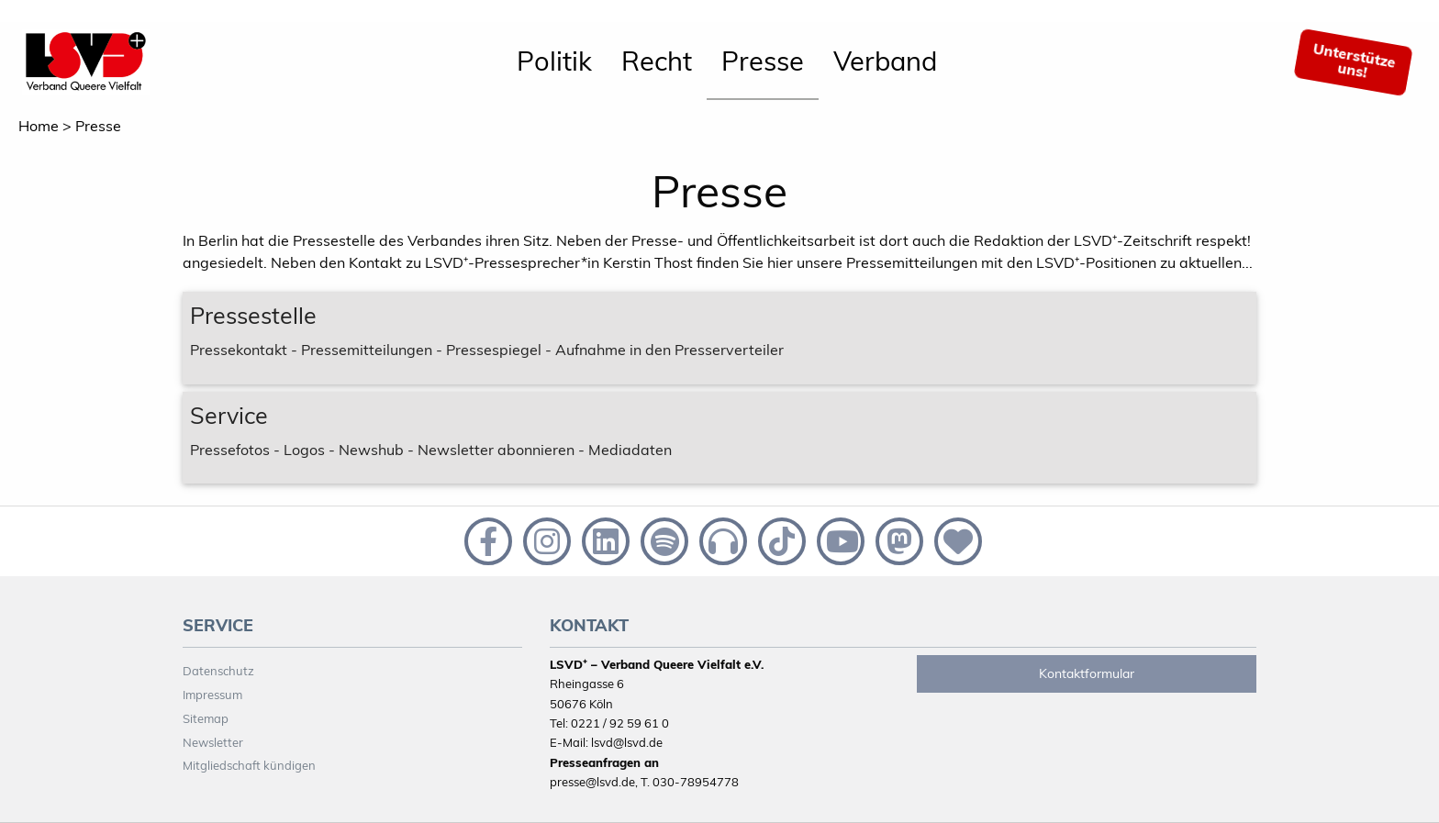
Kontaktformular (1086, 673)
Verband (885, 60)
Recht (656, 60)
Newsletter (213, 742)
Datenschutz (218, 670)
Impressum (212, 694)
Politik (554, 60)
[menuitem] (554, 62)
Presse (762, 60)
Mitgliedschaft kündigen (249, 765)
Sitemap (206, 718)
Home (38, 126)
